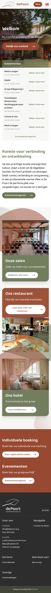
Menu (37, 4)
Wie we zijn (37, 562)
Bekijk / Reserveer (37, 73)
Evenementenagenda (25, 136)
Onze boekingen (9, 577)
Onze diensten (8, 562)
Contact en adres (41, 526)
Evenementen (12, 64)
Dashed (35, 589)
